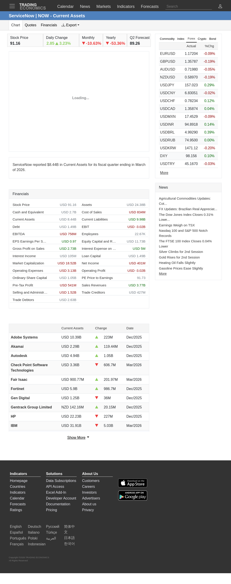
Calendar (17, 498)
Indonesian (36, 544)
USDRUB (167, 140)
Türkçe (51, 532)
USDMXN (167, 116)
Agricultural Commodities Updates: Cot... (185, 200)
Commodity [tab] (167, 38)
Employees (90, 234)
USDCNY (167, 93)
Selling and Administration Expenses (30, 292)
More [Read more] (164, 173)
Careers (88, 486)
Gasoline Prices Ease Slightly (181, 268)
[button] (220, 7)
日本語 (69, 538)
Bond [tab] (212, 38)
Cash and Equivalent (28, 212)
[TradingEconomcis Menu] (13, 6)
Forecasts (18, 504)
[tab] (70, 25)
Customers (90, 481)
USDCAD (167, 109)
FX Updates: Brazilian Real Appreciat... (188, 209)
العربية (51, 538)
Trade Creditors (93, 292)
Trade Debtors (23, 300)
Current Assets (24, 219)
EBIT (85, 227)
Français (17, 544)
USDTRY (167, 164)
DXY (163, 156)
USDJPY (167, 85)
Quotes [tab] (30, 25)
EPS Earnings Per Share (30, 241)
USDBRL (167, 132)
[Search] (188, 6)
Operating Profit (93, 270)
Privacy (88, 510)
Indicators (17, 492)
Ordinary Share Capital (30, 278)
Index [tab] (180, 38)
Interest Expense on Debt (99, 248)
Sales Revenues (94, 285)
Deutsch (34, 526)
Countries (17, 486)
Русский (52, 526)
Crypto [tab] (202, 38)
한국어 (69, 544)
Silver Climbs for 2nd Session (181, 252)
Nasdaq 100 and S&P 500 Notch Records (183, 233)
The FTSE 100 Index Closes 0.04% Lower (185, 243)
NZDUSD (167, 77)
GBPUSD (167, 61)
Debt (16, 227)
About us (89, 504)
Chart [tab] (15, 25)
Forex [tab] (191, 38)
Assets (87, 205)
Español (16, 532)
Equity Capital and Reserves (99, 241)
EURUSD (167, 54)
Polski (33, 538)
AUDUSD (167, 69)
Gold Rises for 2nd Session (179, 257)
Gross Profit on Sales (28, 248)
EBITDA (19, 234)
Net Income (90, 263)
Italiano (34, 532)
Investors (89, 492)
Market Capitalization (28, 263)
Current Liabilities (95, 219)
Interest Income (24, 256)
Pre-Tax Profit (23, 285)
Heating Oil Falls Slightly (177, 263)
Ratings (16, 510)
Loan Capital (91, 256)
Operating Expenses (28, 270)
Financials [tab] (49, 25)
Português (18, 538)
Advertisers (91, 498)
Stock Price (21, 205)
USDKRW (168, 148)
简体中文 (69, 529)
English (16, 526)
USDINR (167, 124)
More (163, 273)
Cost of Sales (92, 212)
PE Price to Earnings (97, 278)
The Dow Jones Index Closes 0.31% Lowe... (186, 217)
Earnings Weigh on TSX (177, 225)
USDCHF (167, 101)
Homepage (18, 481)
